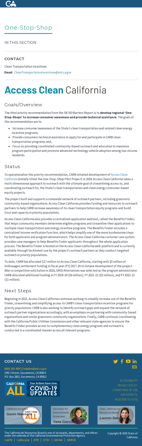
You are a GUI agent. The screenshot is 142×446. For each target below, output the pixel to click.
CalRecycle (23, 440)
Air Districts (129, 394)
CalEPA (8, 440)
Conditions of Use (125, 390)
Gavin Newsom (19, 414)
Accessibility (129, 380)
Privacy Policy (128, 385)
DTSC (46, 440)
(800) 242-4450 (12, 368)
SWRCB (71, 440)
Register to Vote (126, 399)
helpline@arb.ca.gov (35, 368)
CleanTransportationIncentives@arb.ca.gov (42, 72)
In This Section (20, 42)
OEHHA (58, 440)
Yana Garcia (63, 422)
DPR (36, 440)
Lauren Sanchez (113, 418)
